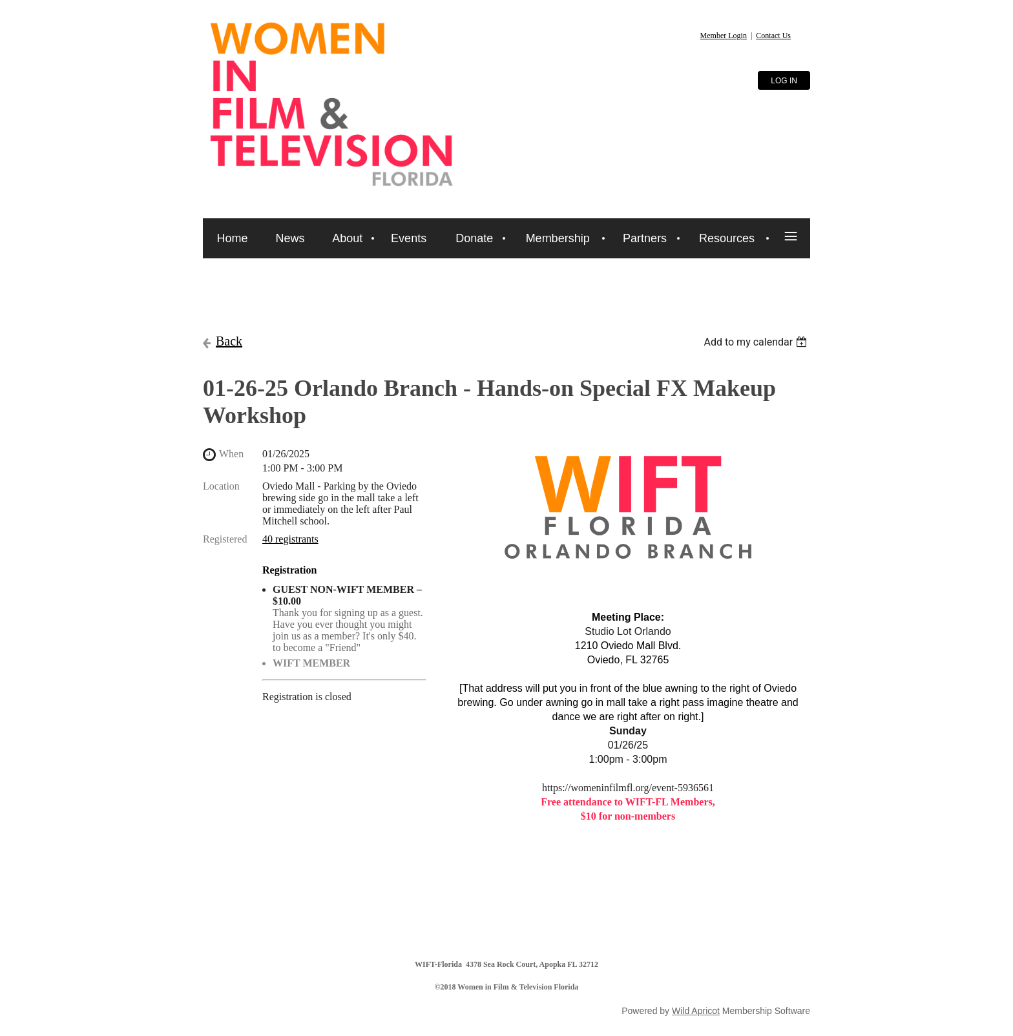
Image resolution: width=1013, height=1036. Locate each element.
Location (221, 486)
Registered (225, 539)
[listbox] (757, 342)
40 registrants (290, 539)
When (231, 453)
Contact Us (773, 35)
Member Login (723, 35)
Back (229, 341)
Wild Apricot (696, 1011)
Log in (784, 80)
